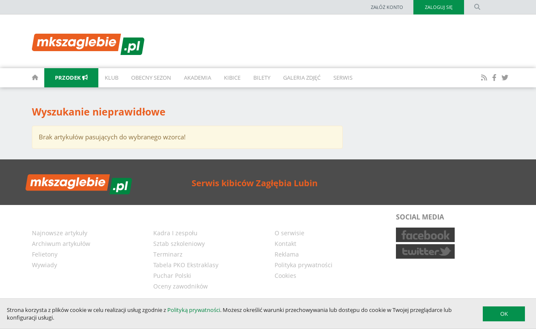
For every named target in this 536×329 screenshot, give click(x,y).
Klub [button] (111, 77)
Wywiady (44, 265)
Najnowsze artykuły (59, 233)
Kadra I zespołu (175, 233)
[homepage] (25, 77)
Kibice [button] (232, 77)
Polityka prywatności (303, 265)
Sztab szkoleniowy (179, 244)
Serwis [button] (343, 77)
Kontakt (285, 244)
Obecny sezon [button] (151, 77)
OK (504, 313)
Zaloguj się (439, 7)
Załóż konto (387, 7)
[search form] (477, 7)
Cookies (285, 275)
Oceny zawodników (180, 286)
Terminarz (168, 254)
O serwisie (289, 233)
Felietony (44, 254)
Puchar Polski (172, 275)
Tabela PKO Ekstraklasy (185, 265)
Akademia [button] (197, 77)
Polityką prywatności (193, 310)
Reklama (287, 254)
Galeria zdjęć (302, 77)
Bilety (261, 77)
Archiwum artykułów (61, 244)
